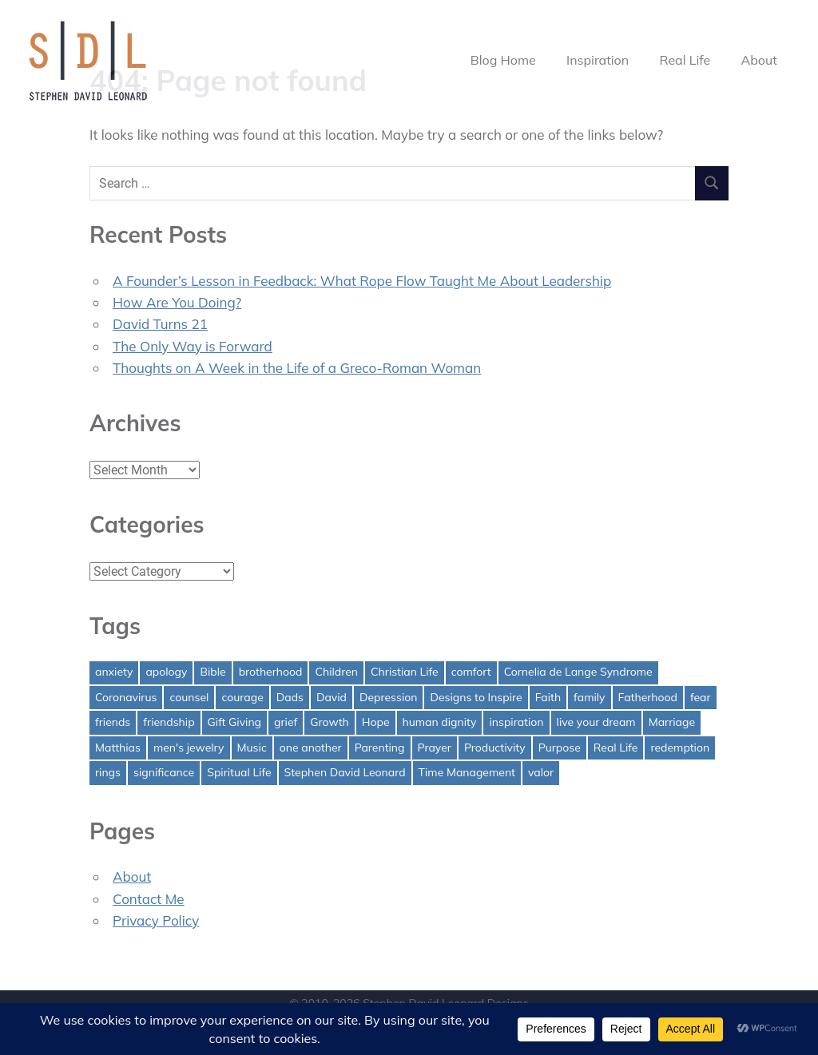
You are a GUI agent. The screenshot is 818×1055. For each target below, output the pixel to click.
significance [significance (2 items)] (163, 772)
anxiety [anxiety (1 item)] (114, 671)
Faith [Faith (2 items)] (548, 697)
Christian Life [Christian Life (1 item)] (405, 671)
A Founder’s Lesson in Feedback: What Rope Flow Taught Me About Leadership (362, 280)
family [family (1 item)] (589, 697)
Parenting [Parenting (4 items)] (380, 747)
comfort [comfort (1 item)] (471, 671)
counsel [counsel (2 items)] (188, 697)
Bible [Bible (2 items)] (212, 671)
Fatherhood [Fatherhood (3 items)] (647, 697)
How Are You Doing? (177, 302)
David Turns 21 (160, 323)
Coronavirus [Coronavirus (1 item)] (126, 697)
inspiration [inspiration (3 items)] (516, 722)
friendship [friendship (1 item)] (168, 722)
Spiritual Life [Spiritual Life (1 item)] (239, 772)
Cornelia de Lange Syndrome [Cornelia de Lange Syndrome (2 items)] (578, 671)
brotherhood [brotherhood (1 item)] (271, 671)
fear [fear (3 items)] (700, 697)
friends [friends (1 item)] (112, 722)
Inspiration (597, 60)
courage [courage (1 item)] (242, 697)
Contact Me (149, 898)
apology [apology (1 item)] (166, 671)
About (758, 60)
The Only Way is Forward (192, 346)
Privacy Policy (156, 920)
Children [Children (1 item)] (336, 671)
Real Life (685, 60)
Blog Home (503, 60)
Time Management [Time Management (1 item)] (467, 772)
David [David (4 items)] (331, 697)
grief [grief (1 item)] (285, 722)
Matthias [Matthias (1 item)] (118, 747)
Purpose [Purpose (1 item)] (559, 747)
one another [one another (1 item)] (311, 747)
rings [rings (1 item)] (108, 772)
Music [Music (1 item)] (252, 747)
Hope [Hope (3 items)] (376, 722)
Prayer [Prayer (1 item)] (434, 747)
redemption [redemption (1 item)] (679, 747)
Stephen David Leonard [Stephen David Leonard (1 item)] (345, 772)
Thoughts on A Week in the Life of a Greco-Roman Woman (297, 367)
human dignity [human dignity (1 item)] (440, 722)
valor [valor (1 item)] (541, 772)
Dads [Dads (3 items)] (290, 697)
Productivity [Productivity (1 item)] (495, 747)
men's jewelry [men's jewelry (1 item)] (188, 747)
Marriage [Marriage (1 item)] (672, 722)
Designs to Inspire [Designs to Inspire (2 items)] (476, 697)
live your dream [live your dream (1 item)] (596, 722)
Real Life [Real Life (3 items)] (616, 747)
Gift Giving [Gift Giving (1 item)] (235, 722)
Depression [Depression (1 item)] (388, 697)
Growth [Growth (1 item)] (329, 722)
